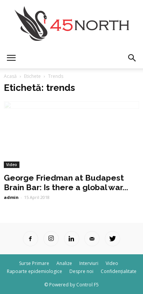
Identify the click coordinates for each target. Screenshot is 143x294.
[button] (132, 58)
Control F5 (87, 284)
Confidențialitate (119, 271)
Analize (64, 263)
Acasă (10, 76)
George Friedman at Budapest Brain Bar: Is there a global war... (66, 182)
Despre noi (81, 271)
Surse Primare (34, 263)
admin (11, 197)
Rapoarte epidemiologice (34, 271)
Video (11, 164)
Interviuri (88, 263)
